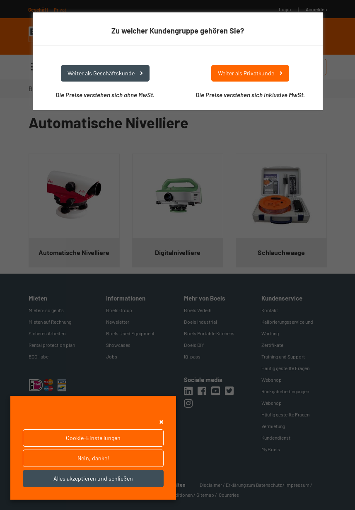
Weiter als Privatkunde (250, 73)
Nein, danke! (93, 458)
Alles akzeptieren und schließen (93, 478)
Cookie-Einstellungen (93, 437)
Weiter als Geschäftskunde (105, 73)
